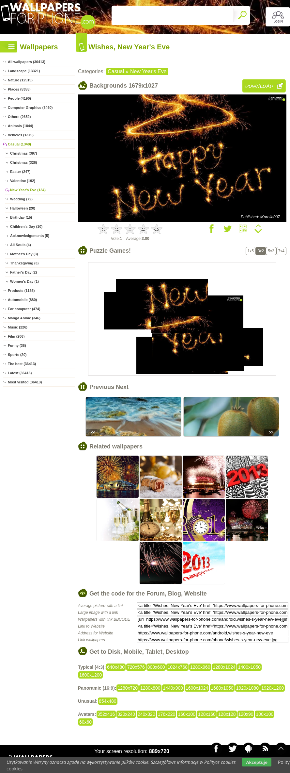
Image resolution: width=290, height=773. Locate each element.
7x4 (281, 251)
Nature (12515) (20, 80)
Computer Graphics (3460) (30, 107)
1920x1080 (247, 688)
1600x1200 (90, 675)
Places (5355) (19, 89)
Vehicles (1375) (21, 135)
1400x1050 (249, 667)
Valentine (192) (22, 181)
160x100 (186, 714)
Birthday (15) (21, 217)
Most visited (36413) (25, 382)
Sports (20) (17, 355)
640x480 (116, 667)
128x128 (227, 714)
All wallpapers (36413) (26, 62)
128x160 (207, 714)
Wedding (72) (21, 199)
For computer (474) (24, 309)
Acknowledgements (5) (29, 236)
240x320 (146, 714)
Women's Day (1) (24, 281)
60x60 (85, 722)
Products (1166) (21, 291)
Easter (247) (20, 172)
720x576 (136, 667)
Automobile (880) (22, 300)
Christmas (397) (23, 153)
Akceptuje (256, 762)
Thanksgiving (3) (24, 263)
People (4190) (19, 98)
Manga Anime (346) (24, 318)
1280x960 (200, 667)
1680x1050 (222, 688)
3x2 (261, 251)
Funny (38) (17, 345)
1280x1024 (224, 667)
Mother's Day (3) (24, 254)
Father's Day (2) (23, 272)
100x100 (264, 714)
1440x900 (173, 688)
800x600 (156, 667)
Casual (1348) (19, 144)
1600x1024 (197, 688)
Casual (116, 71)
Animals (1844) (20, 126)
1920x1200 (272, 688)
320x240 (126, 714)
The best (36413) (22, 364)
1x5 (251, 251)
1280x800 (150, 688)
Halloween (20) (22, 208)
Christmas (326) (23, 162)
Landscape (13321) (24, 71)
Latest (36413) (20, 373)
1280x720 (127, 688)
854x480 (107, 701)
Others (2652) (19, 117)
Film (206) (16, 336)
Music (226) (17, 327)
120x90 (245, 714)
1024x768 (177, 667)
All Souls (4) (20, 245)
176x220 (167, 714)
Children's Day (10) (26, 226)
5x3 (271, 251)
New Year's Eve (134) (28, 190)
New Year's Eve (148, 71)
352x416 (106, 714)
